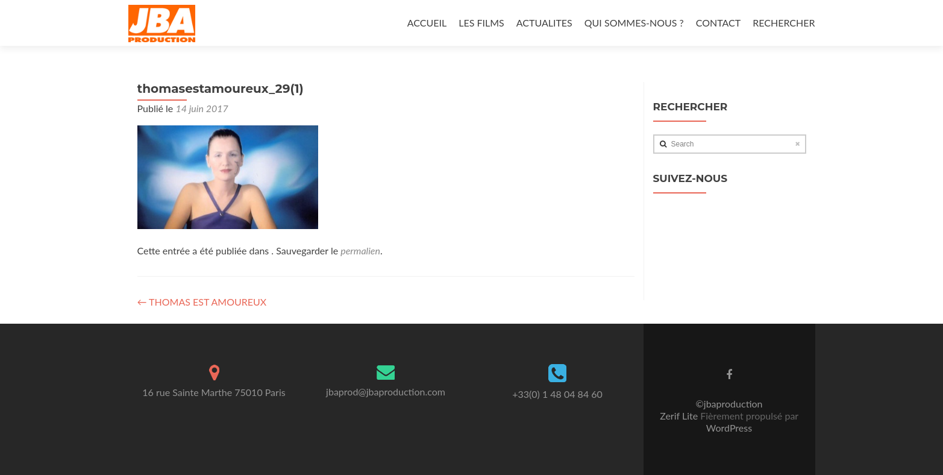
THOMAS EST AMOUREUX (202, 301)
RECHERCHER (784, 22)
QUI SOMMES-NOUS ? (634, 22)
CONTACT (718, 22)
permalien (360, 250)
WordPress (729, 427)
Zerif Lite (680, 415)
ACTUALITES (544, 22)
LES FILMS (481, 22)
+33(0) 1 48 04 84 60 (557, 394)
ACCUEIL (426, 22)
